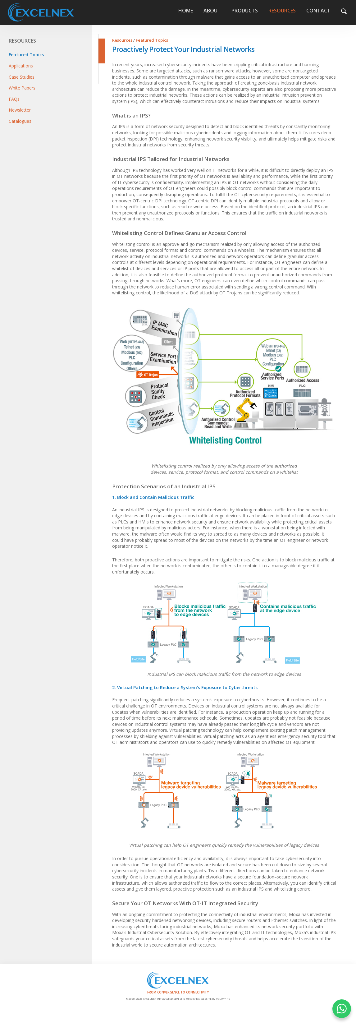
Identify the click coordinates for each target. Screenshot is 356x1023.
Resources (282, 10)
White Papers (22, 88)
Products (244, 10)
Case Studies (21, 77)
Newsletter (20, 110)
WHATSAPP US (341, 1008)
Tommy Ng (223, 998)
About (212, 10)
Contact (318, 10)
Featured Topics (26, 55)
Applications (21, 66)
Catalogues (20, 121)
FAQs (14, 99)
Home (58, 12)
